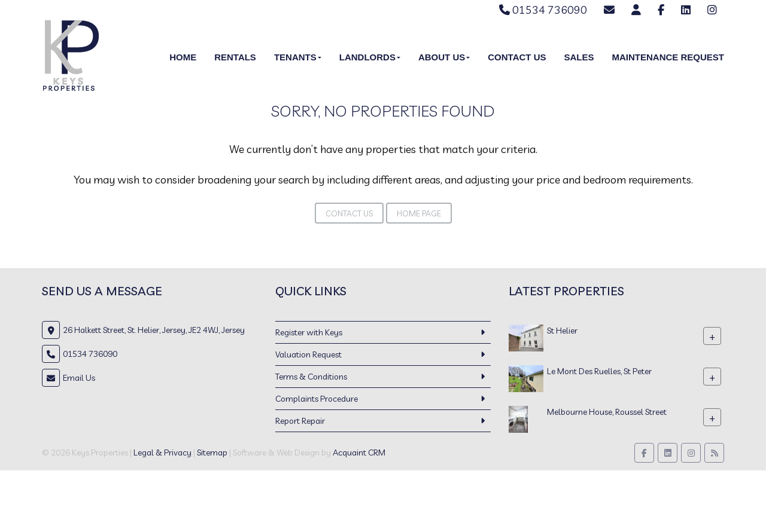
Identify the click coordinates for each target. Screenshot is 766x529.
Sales (579, 57)
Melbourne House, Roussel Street (607, 411)
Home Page (419, 213)
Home (182, 57)
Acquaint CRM (359, 452)
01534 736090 (543, 10)
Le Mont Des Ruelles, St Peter (599, 371)
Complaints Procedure (316, 398)
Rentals (235, 57)
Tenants (297, 57)
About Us (444, 57)
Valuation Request (308, 354)
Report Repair (300, 420)
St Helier (562, 330)
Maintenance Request (668, 57)
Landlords (369, 57)
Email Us (79, 377)
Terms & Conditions (311, 376)
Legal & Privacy (162, 452)
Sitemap (212, 452)
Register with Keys (308, 332)
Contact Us (517, 57)
